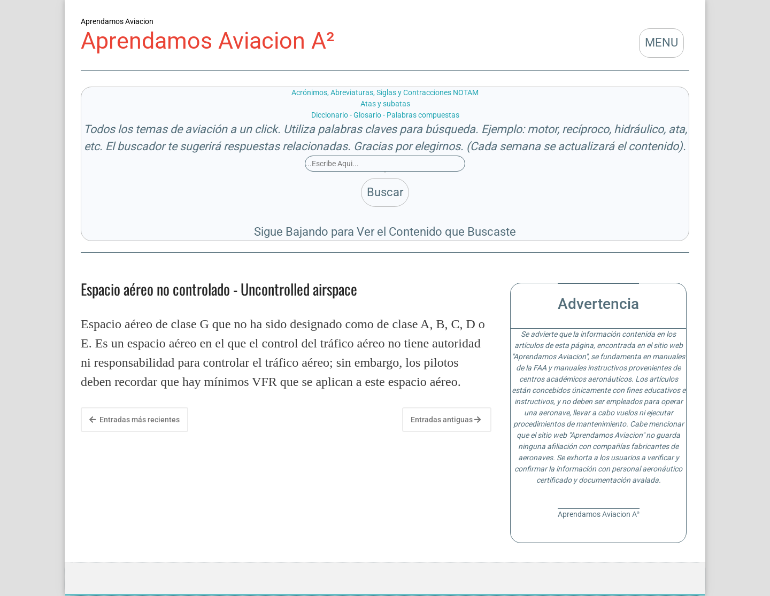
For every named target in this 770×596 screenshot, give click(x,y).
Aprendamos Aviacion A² (208, 41)
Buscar (385, 192)
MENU (661, 42)
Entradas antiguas (446, 419)
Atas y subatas (385, 103)
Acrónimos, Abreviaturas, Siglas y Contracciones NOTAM (385, 92)
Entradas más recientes (134, 419)
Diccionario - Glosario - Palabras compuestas (385, 115)
